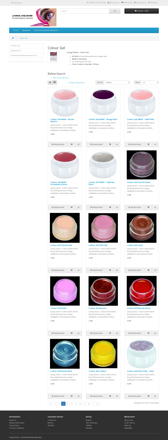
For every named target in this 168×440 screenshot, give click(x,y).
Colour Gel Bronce (97, 308)
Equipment (26, 30)
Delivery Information (16, 423)
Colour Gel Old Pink (98, 245)
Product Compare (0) (76, 83)
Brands (88, 420)
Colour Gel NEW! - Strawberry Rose (59, 183)
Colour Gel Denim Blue (61, 371)
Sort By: (100, 82)
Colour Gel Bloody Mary (138, 308)
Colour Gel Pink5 (58, 308)
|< (50, 404)
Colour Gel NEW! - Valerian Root (101, 183)
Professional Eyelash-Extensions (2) (24, 55)
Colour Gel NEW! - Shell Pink (140, 119)
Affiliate (89, 425)
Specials (89, 428)
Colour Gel (23, 38)
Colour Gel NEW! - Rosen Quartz (62, 120)
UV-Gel (15, 30)
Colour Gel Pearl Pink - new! (140, 371)
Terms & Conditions (16, 428)
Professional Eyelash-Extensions (46, 30)
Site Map (51, 425)
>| (97, 404)
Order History (129, 423)
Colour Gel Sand (135, 245)
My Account (128, 420)
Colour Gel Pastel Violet (138, 182)
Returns (50, 423)
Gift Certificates (91, 423)
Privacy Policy (14, 425)
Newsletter (128, 428)
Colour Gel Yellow (97, 371)
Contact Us (52, 420)
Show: (137, 82)
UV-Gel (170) (15, 46)
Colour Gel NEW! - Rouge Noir (103, 119)
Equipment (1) (16, 50)
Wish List (127, 425)
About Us (12, 420)
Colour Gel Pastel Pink (61, 245)
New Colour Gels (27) (61, 78)
